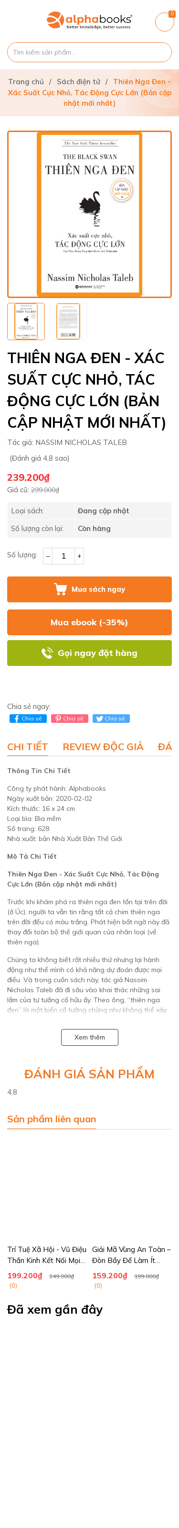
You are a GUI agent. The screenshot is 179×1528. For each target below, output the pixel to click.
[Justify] (159, 52)
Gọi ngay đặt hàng (97, 652)
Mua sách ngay (98, 589)
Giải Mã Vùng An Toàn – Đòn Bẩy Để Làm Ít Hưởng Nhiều (131, 1260)
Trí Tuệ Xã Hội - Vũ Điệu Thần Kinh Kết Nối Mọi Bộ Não (46, 1260)
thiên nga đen (99, 901)
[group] (89, 214)
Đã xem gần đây (55, 1309)
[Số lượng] (63, 556)
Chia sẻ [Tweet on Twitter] (110, 718)
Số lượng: (22, 554)
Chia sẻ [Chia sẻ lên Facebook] (27, 718)
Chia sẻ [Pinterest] (68, 718)
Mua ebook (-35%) (89, 622)
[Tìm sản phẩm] (89, 52)
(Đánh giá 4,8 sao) (40, 458)
